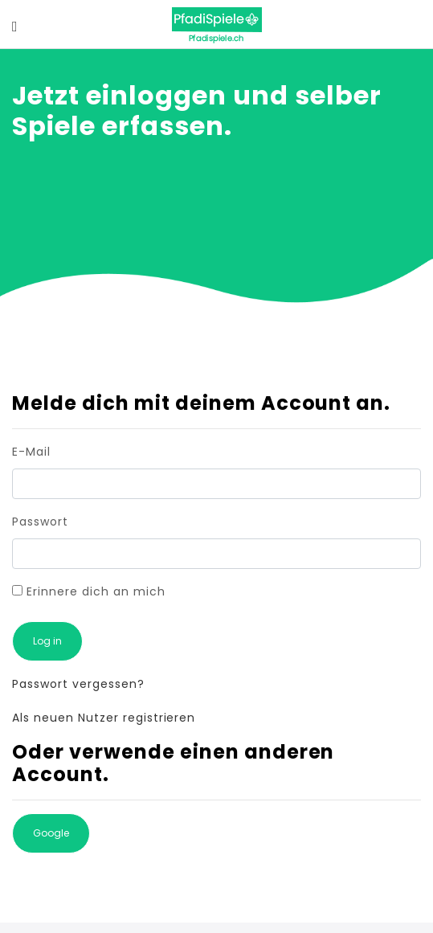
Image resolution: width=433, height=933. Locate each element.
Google (51, 833)
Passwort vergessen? (78, 684)
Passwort (40, 522)
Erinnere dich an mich (88, 591)
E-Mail (31, 452)
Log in (47, 641)
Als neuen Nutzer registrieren (103, 718)
